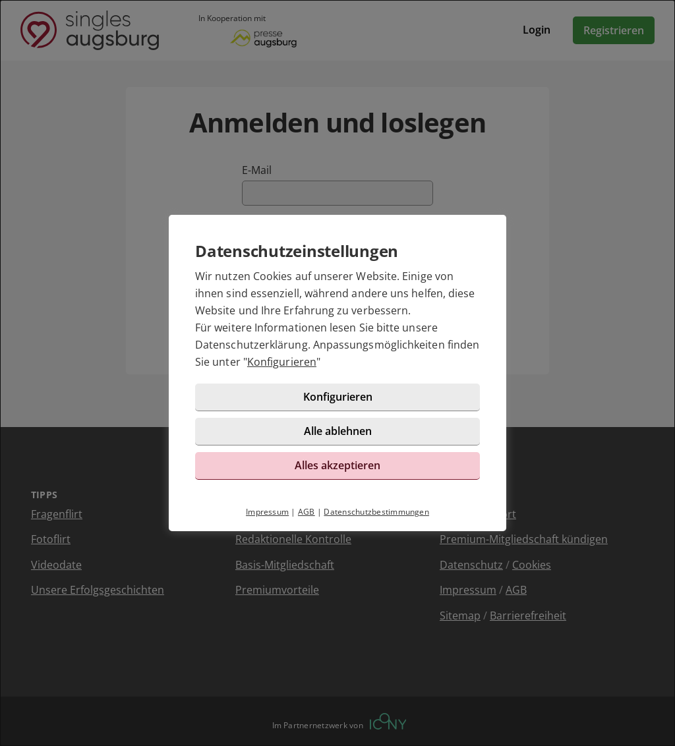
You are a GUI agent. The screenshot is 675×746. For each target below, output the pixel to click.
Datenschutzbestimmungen (376, 511)
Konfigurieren (281, 362)
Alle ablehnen (338, 431)
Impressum (267, 511)
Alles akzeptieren (337, 465)
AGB (306, 511)
